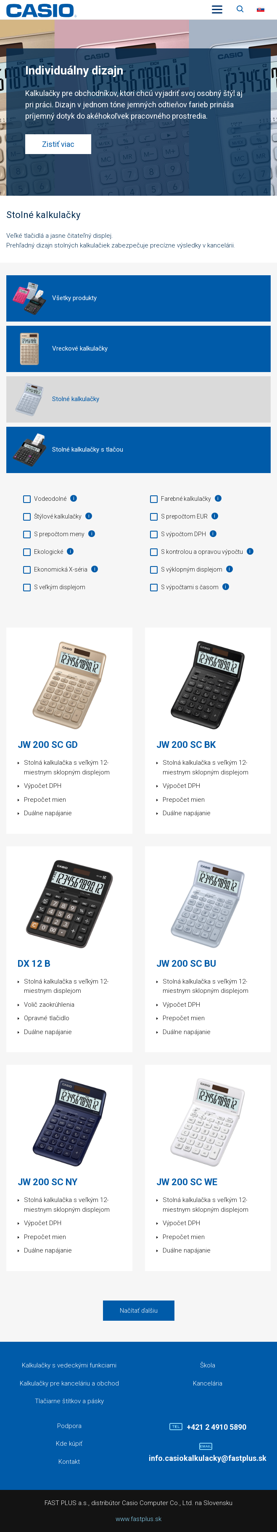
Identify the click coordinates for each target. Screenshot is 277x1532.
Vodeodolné (50, 498)
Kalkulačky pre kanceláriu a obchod (69, 1383)
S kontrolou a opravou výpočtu (202, 551)
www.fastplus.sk (138, 1519)
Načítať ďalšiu (139, 1310)
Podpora (69, 1426)
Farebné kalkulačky (186, 498)
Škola (207, 1365)
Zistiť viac (58, 144)
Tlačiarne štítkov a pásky (69, 1401)
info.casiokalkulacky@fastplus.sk (207, 1458)
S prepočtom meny (59, 534)
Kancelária (207, 1383)
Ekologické (48, 551)
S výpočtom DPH (183, 534)
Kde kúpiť (69, 1443)
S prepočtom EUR (184, 516)
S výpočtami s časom (190, 587)
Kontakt (69, 1462)
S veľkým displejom (59, 587)
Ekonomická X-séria (60, 569)
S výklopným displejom (191, 569)
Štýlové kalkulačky (58, 516)
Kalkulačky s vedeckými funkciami (69, 1365)
